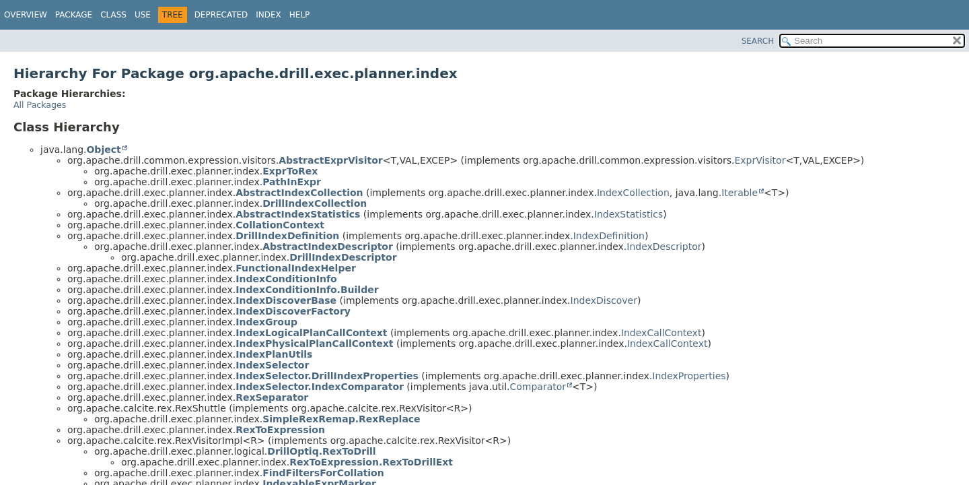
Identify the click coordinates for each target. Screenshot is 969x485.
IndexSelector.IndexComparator (320, 386)
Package (73, 15)
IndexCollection (633, 192)
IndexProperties (688, 375)
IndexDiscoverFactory (293, 311)
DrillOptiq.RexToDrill (321, 451)
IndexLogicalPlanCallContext (311, 332)
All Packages (39, 105)
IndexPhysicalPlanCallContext (314, 343)
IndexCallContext (661, 332)
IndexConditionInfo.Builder (307, 289)
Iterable (739, 192)
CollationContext (280, 225)
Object (103, 149)
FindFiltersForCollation (323, 472)
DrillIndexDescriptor (342, 257)
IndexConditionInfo (286, 278)
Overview (25, 15)
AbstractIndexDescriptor (327, 246)
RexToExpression (280, 429)
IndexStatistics (628, 214)
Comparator (537, 386)
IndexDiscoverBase (286, 300)
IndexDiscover (604, 300)
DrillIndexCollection (314, 203)
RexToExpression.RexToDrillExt (371, 462)
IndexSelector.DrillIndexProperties (327, 375)
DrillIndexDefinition (287, 235)
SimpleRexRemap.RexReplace (341, 419)
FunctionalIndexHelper (296, 268)
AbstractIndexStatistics (298, 214)
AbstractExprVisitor (330, 160)
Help (299, 15)
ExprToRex (290, 171)
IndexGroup (266, 322)
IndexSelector (272, 365)
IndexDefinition (609, 235)
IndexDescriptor (663, 246)
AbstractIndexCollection (299, 192)
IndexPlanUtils (274, 354)
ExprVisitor (759, 160)
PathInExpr (291, 181)
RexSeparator (272, 397)
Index (268, 15)
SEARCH (758, 41)
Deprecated (221, 15)
